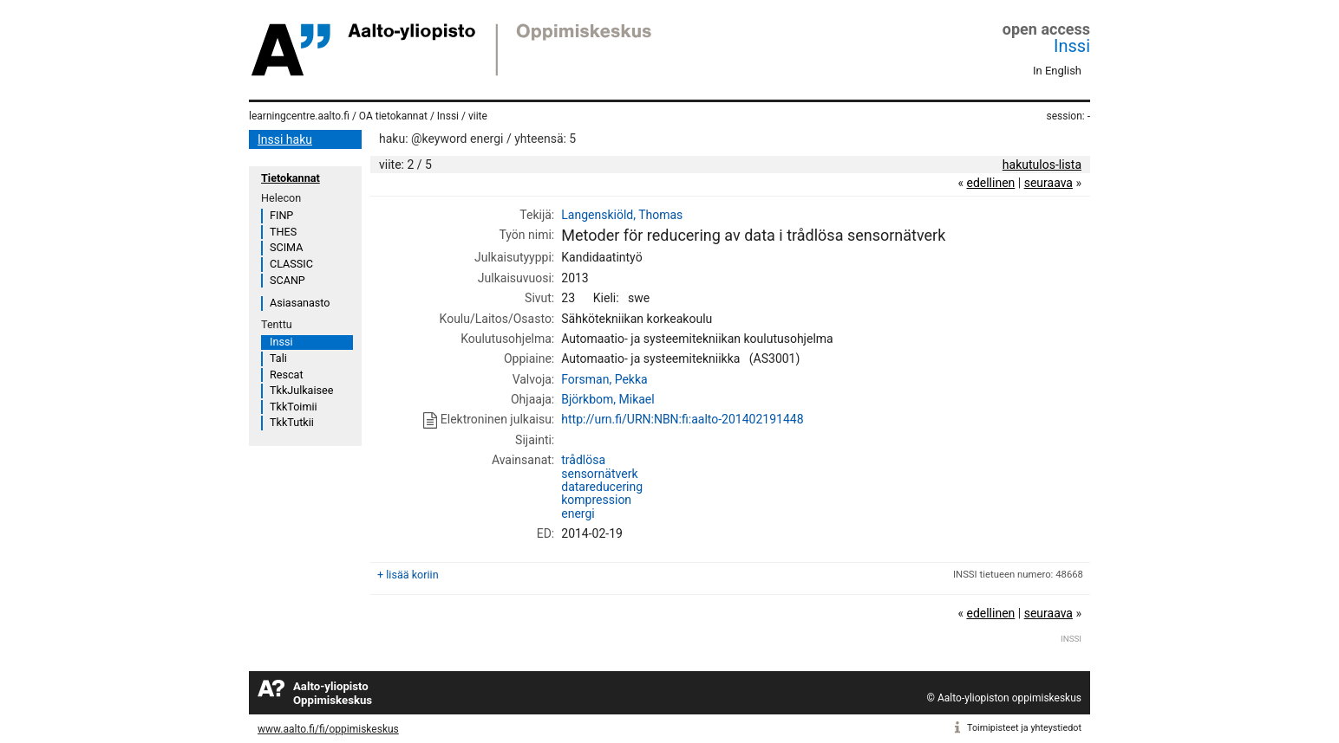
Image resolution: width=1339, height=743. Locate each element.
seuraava (1048, 183)
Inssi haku (285, 139)
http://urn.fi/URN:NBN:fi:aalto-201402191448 (682, 419)
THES (283, 231)
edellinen (990, 183)
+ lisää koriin (408, 574)
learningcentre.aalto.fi (299, 116)
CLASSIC (291, 263)
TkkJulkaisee (301, 390)
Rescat (287, 374)
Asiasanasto (300, 302)
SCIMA (286, 247)
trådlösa (583, 460)
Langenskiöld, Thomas (622, 215)
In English (1057, 70)
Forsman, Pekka (604, 379)
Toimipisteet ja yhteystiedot (1024, 727)
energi (577, 513)
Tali (278, 358)
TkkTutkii (292, 422)
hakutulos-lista (1042, 164)
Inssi (1072, 46)
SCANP (287, 280)
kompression (596, 500)
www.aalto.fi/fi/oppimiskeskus (328, 729)
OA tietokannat (393, 116)
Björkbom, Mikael (607, 399)
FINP (281, 215)
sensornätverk (599, 474)
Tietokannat (290, 177)
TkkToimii (293, 406)
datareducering (602, 487)
